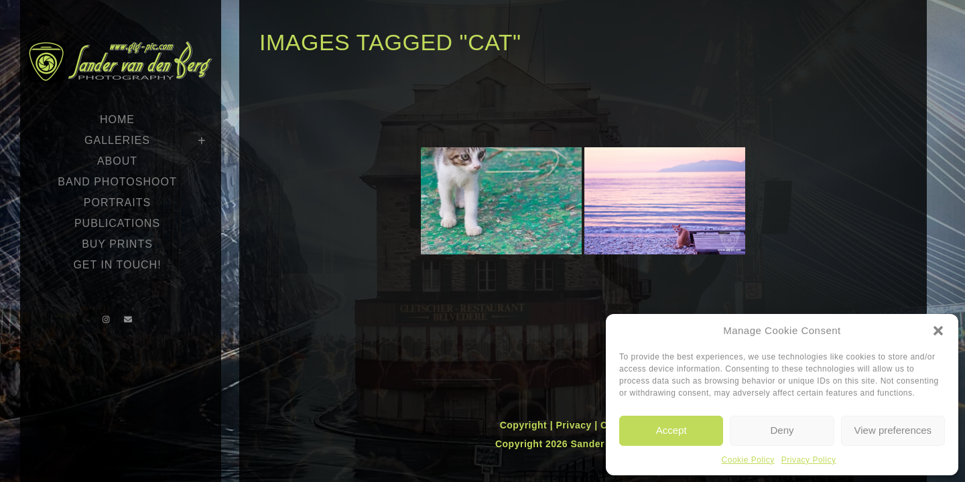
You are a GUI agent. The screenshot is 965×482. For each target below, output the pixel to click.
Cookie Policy (748, 460)
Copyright (525, 425)
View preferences (893, 430)
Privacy (575, 425)
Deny (781, 430)
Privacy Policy (808, 460)
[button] (938, 330)
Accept (671, 430)
